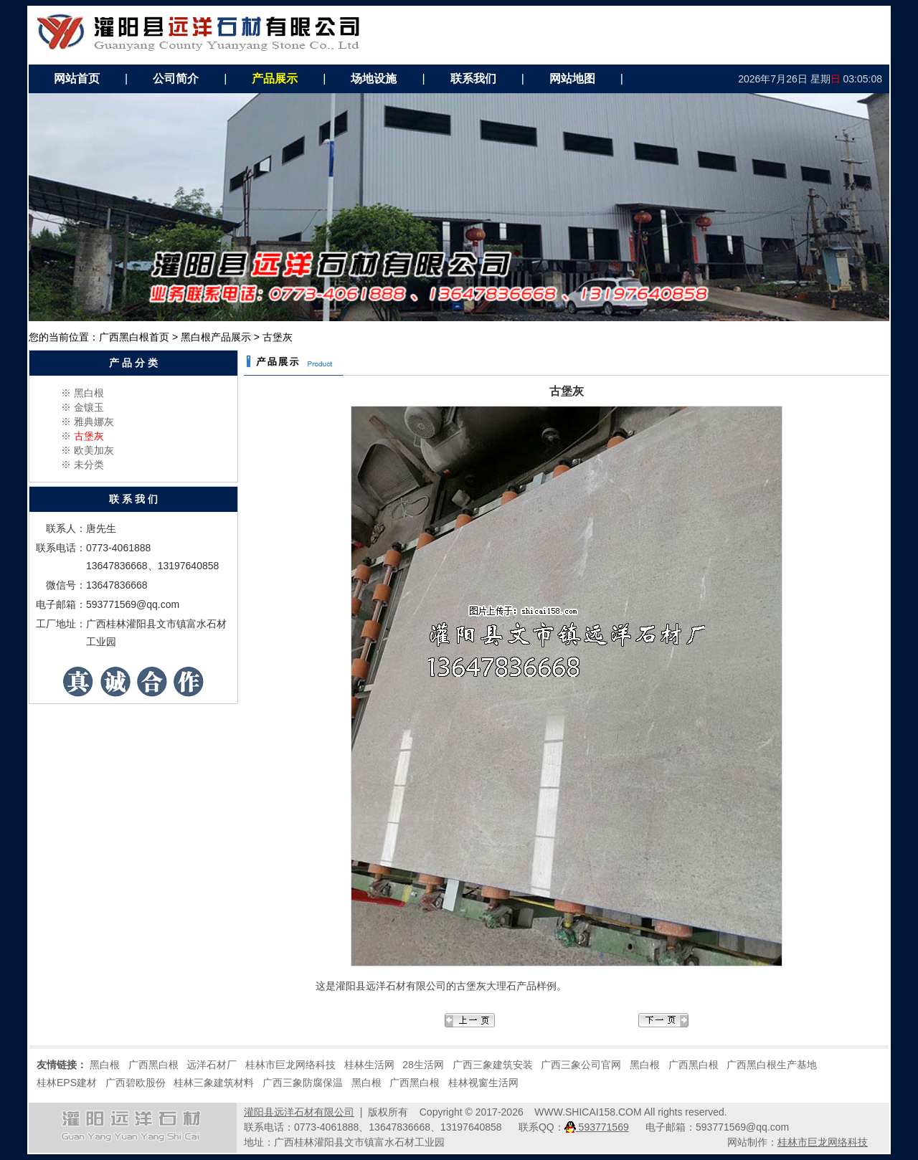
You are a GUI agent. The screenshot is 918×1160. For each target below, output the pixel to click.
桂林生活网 (369, 1064)
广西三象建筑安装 (493, 1064)
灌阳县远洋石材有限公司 (299, 1112)
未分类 (89, 464)
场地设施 (374, 78)
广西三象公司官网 (581, 1064)
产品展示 (275, 78)
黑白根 (89, 393)
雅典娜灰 (94, 421)
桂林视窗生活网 (483, 1082)
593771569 (596, 1127)
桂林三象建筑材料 (214, 1082)
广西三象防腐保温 (302, 1082)
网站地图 (572, 78)
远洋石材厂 (211, 1064)
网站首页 (77, 78)
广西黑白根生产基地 (772, 1064)
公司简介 (176, 78)
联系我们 (473, 78)
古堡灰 (89, 436)
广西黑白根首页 (134, 337)
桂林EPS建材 (67, 1082)
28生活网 (423, 1064)
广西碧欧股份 (135, 1082)
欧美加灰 (94, 450)
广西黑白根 (153, 1064)
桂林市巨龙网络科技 (290, 1064)
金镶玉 (89, 407)
